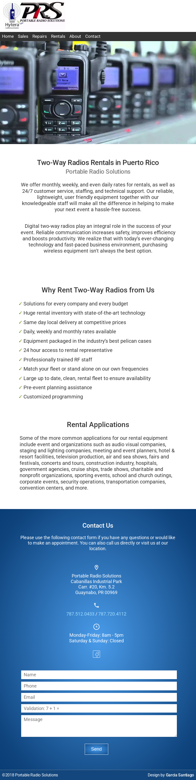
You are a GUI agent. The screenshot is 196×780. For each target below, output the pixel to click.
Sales (23, 36)
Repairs (39, 36)
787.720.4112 (112, 614)
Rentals (58, 36)
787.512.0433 (80, 614)
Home (8, 36)
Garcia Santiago (180, 775)
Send (96, 749)
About (75, 36)
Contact (93, 36)
